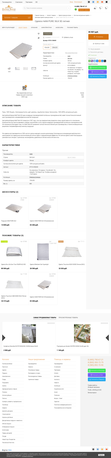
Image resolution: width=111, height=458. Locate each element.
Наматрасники (6, 376)
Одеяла (4, 370)
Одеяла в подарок (72, 76)
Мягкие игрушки (6, 423)
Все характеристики (71, 53)
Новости (56, 382)
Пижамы (4, 392)
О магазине (18, 2)
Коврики (4, 408)
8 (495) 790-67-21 (81, 6)
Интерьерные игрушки (8, 426)
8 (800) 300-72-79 (95, 362)
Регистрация (78, 2)
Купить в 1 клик (98, 43)
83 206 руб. (43, 226)
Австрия (70, 58)
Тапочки (4, 398)
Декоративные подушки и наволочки (12, 420)
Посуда (4, 436)
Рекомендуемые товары (35, 376)
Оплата (56, 373)
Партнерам (29, 2)
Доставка (56, 376)
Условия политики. (27, 456)
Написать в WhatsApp (97, 67)
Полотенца (5, 404)
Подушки (4, 373)
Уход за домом (6, 414)
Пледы (4, 379)
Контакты (57, 379)
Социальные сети (59, 389)
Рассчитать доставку (95, 52)
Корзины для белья (7, 417)
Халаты (4, 385)
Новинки (30, 367)
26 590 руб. (43, 269)
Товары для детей (7, 433)
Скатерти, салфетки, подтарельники (12, 401)
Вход (71, 2)
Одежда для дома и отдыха (9, 389)
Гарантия (56, 401)
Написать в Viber (97, 72)
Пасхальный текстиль (8, 442)
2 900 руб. (7, 350)
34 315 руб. (14, 302)
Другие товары (72, 157)
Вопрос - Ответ (58, 398)
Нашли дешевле (94, 49)
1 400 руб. (87, 350)
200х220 (54, 47)
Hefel (69, 56)
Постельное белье (7, 363)
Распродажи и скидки (34, 373)
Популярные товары (33, 370)
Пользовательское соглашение (62, 408)
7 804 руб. (60, 350)
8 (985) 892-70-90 (95, 365)
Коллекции (57, 385)
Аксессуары (5, 430)
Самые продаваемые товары (44, 318)
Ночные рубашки (7, 395)
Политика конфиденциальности (62, 404)
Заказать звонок (84, 10)
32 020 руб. (72, 269)
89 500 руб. (14, 269)
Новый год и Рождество (8, 439)
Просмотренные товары (68, 318)
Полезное (57, 395)
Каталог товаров (17, 17)
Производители (7, 2)
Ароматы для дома (7, 411)
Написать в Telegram (97, 76)
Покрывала (5, 382)
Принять (101, 455)
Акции (56, 392)
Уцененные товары (33, 379)
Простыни (5, 367)
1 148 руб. (34, 350)
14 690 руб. (14, 226)
